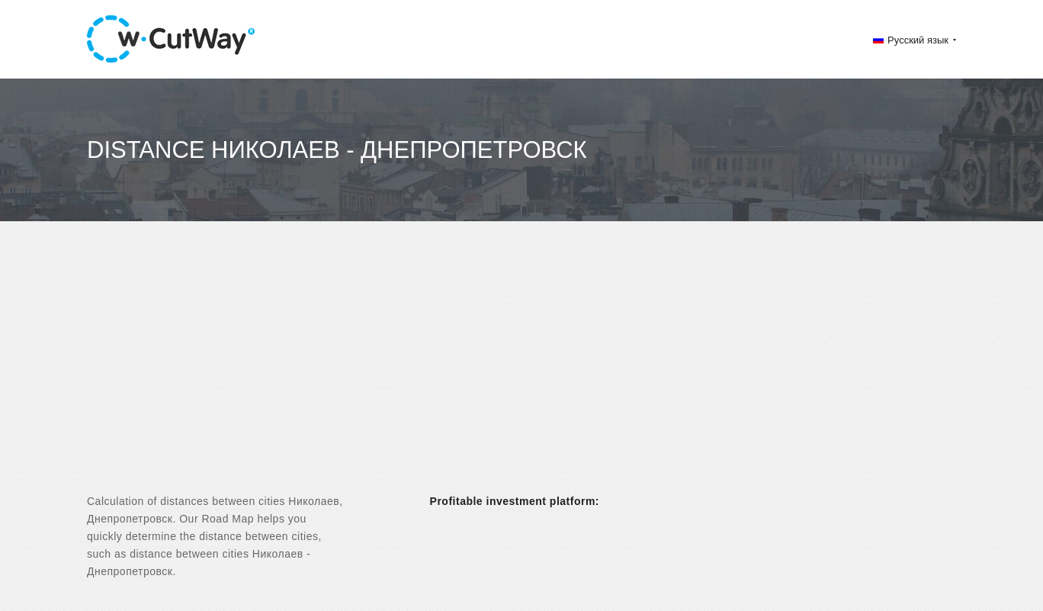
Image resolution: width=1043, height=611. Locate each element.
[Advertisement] (521, 371)
